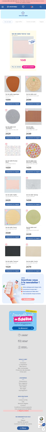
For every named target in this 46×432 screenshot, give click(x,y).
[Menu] (44, 417)
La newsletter (23, 364)
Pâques (23, 420)
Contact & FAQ (23, 400)
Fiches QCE (23, 372)
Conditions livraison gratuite (23, 407)
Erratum (23, 405)
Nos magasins (23, 383)
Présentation (23, 381)
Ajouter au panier (28, 66)
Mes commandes (23, 368)
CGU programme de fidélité (23, 409)
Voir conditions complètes (25, 2)
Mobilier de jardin (23, 422)
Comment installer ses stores (23, 424)
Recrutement (23, 385)
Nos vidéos (23, 387)
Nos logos (23, 388)
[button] (43, 424)
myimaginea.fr (23, 390)
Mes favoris (23, 366)
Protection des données (23, 370)
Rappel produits (23, 411)
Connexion (23, 363)
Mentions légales (23, 403)
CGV (23, 402)
